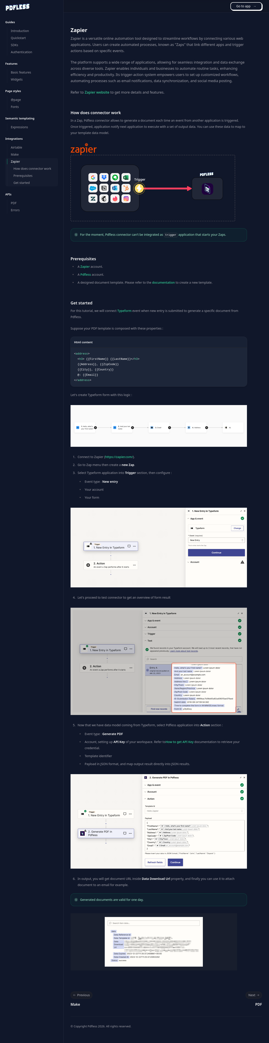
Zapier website (97, 92)
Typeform (124, 311)
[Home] (17, 7)
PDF (258, 1004)
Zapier (85, 266)
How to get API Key (180, 742)
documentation (163, 282)
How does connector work (96, 112)
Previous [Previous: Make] (81, 995)
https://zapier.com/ (119, 457)
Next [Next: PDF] (254, 995)
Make (75, 1004)
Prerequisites (83, 258)
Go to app (246, 6)
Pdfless (85, 274)
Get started (81, 303)
